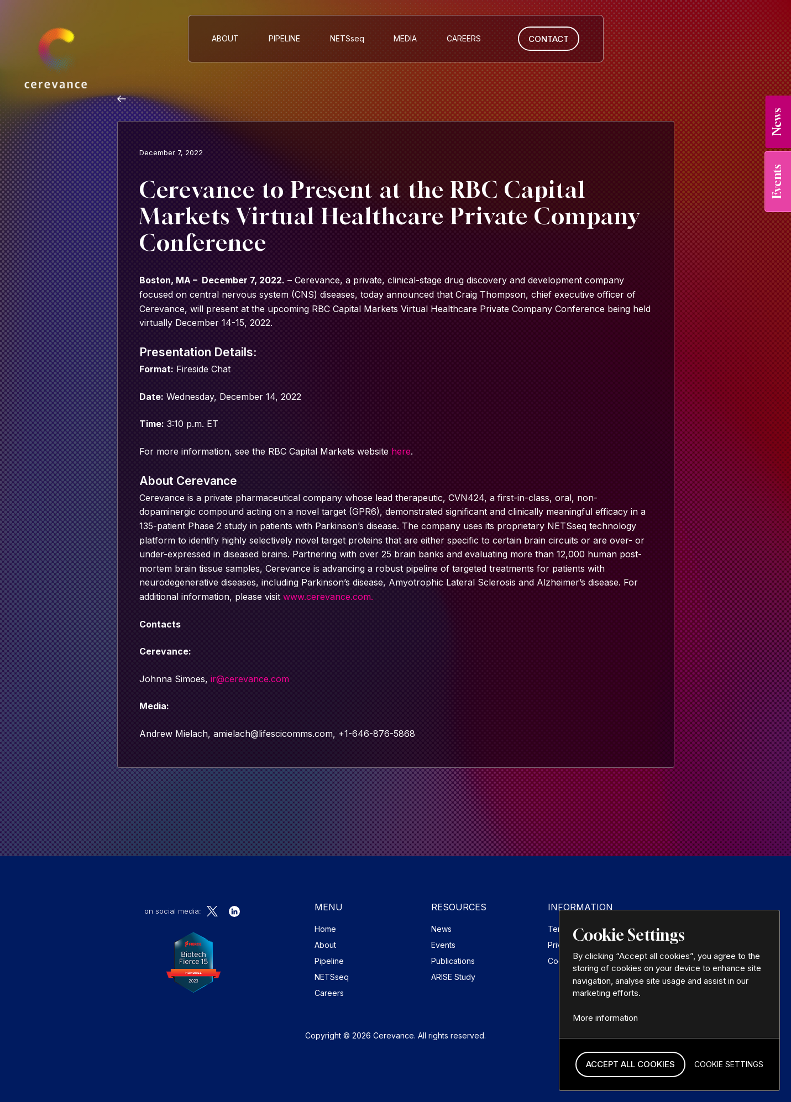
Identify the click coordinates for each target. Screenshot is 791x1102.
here (401, 451)
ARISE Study (453, 977)
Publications (453, 961)
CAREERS (464, 38)
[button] (630, 1065)
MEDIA (405, 38)
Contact (548, 39)
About (225, 38)
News (441, 929)
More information (605, 1018)
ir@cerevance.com (250, 678)
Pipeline (284, 38)
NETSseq (332, 977)
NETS (347, 38)
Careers (329, 993)
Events (443, 945)
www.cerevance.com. (328, 596)
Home (325, 929)
